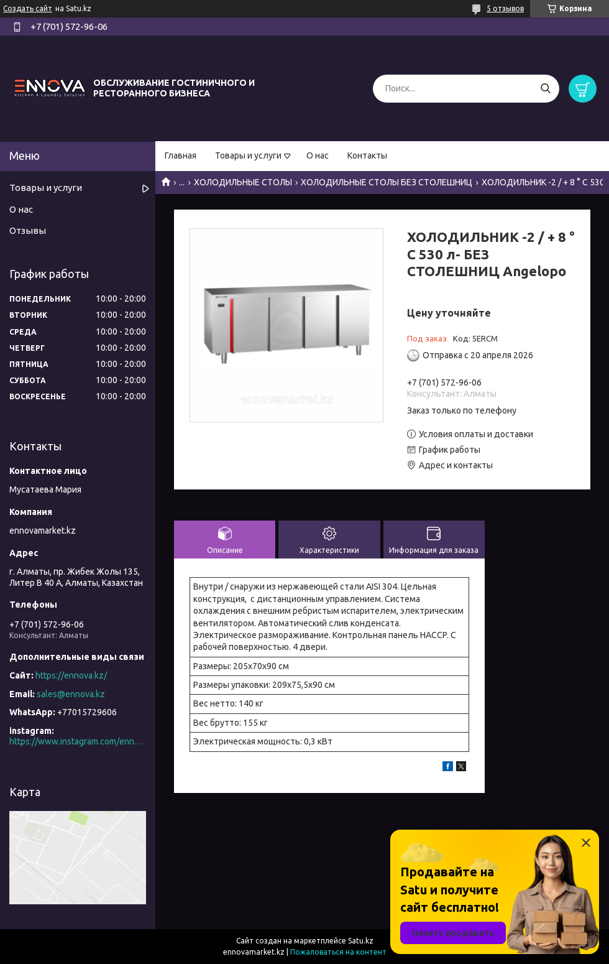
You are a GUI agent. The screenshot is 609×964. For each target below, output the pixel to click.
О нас (317, 155)
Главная (180, 155)
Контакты (367, 155)
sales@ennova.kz (71, 694)
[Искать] (545, 89)
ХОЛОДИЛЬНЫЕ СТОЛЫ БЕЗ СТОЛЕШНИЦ (386, 182)
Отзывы (27, 230)
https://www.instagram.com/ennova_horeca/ (77, 741)
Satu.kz (360, 941)
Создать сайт (27, 8)
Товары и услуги (248, 155)
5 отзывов (505, 8)
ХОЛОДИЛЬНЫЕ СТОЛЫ (243, 182)
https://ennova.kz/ (71, 675)
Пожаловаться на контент (338, 952)
